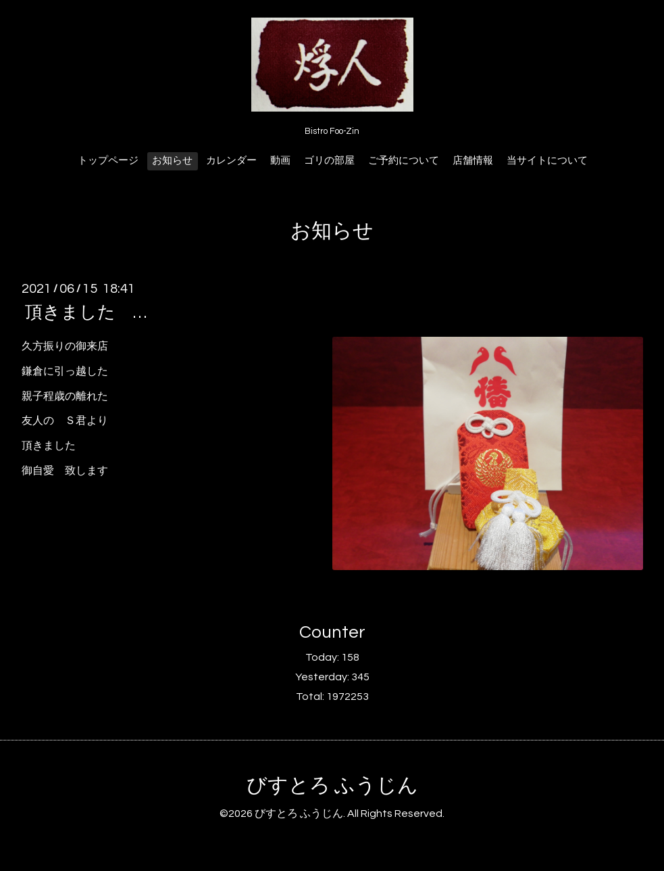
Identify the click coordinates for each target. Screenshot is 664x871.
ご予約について (403, 161)
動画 (280, 161)
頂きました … (86, 312)
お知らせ (172, 161)
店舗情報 (473, 161)
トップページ (108, 161)
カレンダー (231, 161)
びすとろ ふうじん (332, 785)
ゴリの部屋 (329, 161)
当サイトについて (547, 161)
